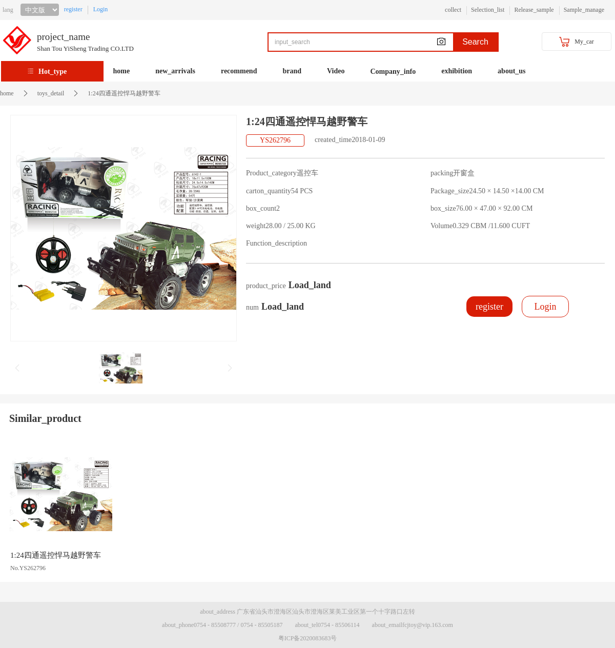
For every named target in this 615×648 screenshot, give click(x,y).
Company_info (393, 71)
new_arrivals (175, 71)
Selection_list (487, 9)
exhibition (456, 71)
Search (475, 41)
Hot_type (52, 71)
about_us (511, 71)
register (73, 9)
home (121, 71)
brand (291, 71)
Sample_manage (584, 9)
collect (453, 9)
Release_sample (534, 9)
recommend (239, 71)
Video (335, 71)
